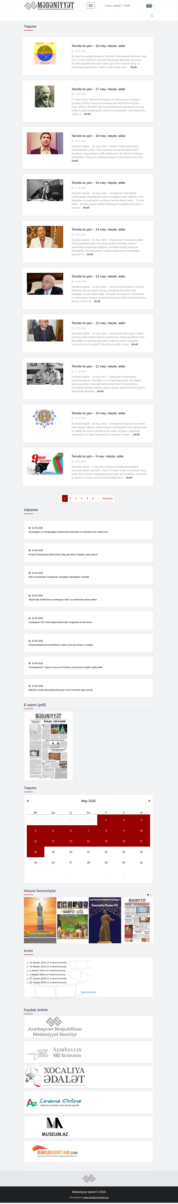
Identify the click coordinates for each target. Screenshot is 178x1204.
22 (106, 853)
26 (53, 863)
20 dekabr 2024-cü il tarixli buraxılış (47, 963)
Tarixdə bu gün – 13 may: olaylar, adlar (99, 277)
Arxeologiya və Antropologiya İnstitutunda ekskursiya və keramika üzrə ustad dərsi (68, 532)
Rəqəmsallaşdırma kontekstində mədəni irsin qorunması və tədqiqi (61, 646)
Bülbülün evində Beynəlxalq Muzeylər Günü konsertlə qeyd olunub (61, 691)
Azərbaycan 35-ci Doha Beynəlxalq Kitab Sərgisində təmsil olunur (60, 623)
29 (70, 821)
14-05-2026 (79, 235)
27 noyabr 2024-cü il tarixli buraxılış (47, 979)
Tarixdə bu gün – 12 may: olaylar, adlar (99, 323)
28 (53, 821)
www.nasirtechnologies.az (95, 1198)
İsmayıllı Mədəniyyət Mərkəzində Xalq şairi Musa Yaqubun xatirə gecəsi (63, 555)
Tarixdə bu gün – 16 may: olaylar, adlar (99, 136)
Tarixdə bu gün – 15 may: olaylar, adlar (99, 183)
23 (123, 853)
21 (88, 853)
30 (88, 821)
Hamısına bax (88, 993)
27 (35, 821)
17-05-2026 (79, 94)
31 (141, 863)
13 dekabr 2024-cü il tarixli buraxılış (47, 967)
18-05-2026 (79, 51)
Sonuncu (108, 499)
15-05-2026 (79, 188)
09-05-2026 (79, 462)
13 (70, 842)
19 (53, 853)
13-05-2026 (79, 282)
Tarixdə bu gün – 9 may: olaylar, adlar (99, 457)
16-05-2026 (79, 141)
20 (70, 853)
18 (35, 853)
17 (141, 842)
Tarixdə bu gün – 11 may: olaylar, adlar (99, 367)
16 (123, 842)
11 (35, 842)
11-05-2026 (79, 372)
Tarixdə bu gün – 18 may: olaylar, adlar (99, 46)
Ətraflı (133, 67)
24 (141, 853)
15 (106, 842)
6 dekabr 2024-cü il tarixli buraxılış (46, 971)
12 (53, 842)
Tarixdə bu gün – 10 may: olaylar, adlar (99, 414)
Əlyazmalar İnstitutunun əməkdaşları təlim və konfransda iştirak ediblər (63, 600)
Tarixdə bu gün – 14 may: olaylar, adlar (99, 230)
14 (88, 842)
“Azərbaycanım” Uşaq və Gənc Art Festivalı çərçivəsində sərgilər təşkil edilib (65, 668)
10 (141, 831)
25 (35, 863)
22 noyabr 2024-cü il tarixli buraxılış (47, 983)
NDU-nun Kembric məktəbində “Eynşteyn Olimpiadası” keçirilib (59, 578)
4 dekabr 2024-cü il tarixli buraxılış (46, 975)
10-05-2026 (79, 419)
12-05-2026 (79, 329)
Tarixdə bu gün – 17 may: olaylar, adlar (99, 89)
